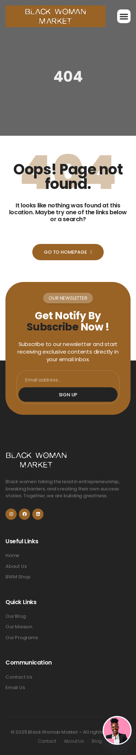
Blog (97, 741)
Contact (47, 741)
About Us (74, 741)
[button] (124, 16)
